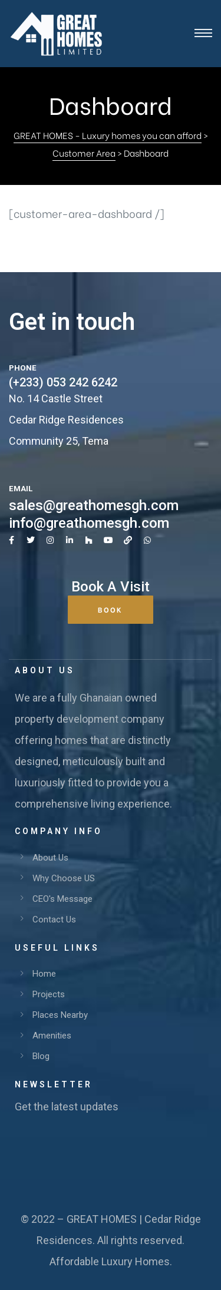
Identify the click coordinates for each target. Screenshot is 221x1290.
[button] (110, 610)
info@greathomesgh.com (89, 523)
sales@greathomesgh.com (94, 505)
